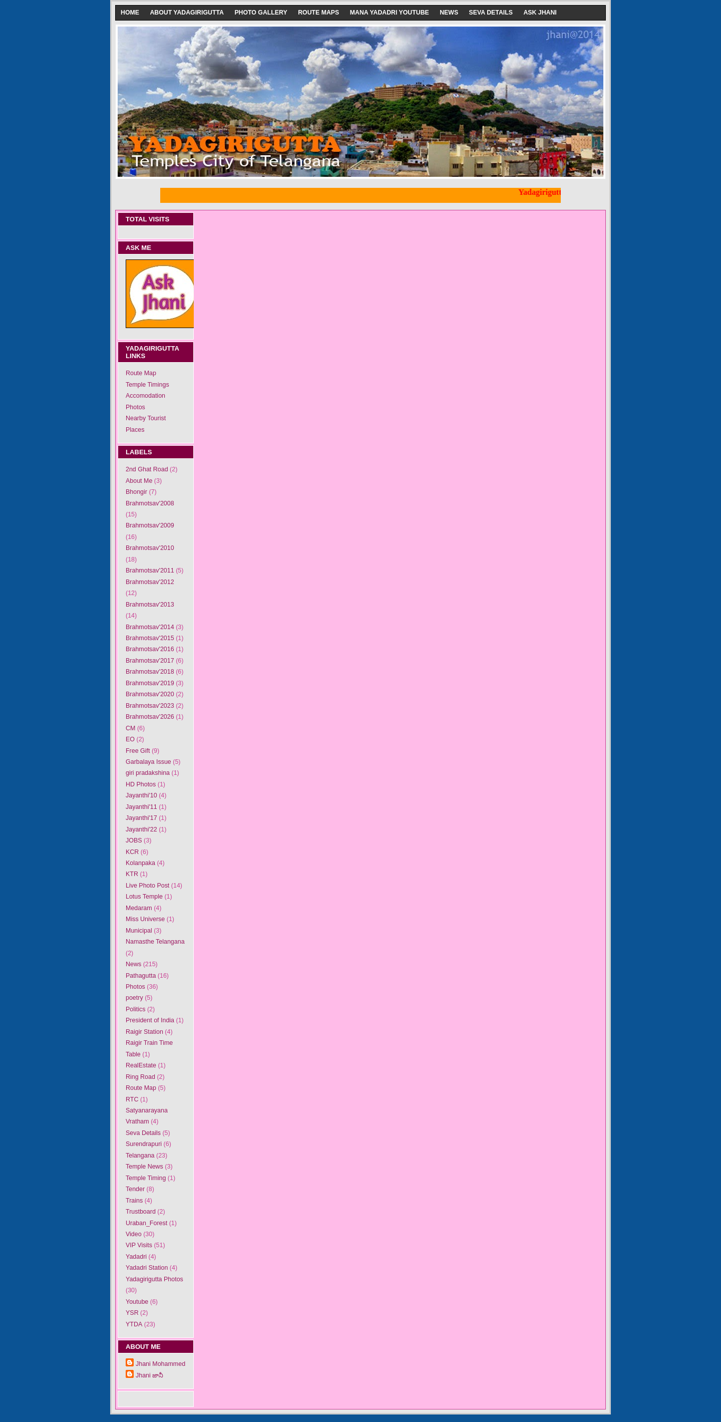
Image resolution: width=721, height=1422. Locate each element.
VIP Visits (139, 1245)
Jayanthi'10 (141, 795)
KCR (132, 852)
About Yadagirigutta (187, 12)
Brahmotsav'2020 (150, 694)
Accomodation (145, 395)
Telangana (140, 1155)
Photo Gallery (260, 12)
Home (130, 12)
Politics (136, 1009)
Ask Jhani (539, 12)
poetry (134, 997)
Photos (135, 407)
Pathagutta (141, 975)
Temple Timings (147, 384)
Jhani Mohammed (160, 1363)
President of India (150, 1020)
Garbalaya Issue (148, 761)
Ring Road (140, 1076)
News (449, 12)
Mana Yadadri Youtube (389, 12)
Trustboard (141, 1211)
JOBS (134, 840)
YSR (132, 1312)
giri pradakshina (148, 772)
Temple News (144, 1166)
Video (134, 1234)
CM (130, 728)
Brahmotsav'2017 (150, 660)
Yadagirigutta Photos (154, 1279)
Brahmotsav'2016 (150, 649)
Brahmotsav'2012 (150, 582)
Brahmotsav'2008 (150, 503)
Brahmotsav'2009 (150, 525)
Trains (134, 1200)
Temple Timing (146, 1178)
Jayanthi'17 (141, 817)
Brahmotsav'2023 (150, 705)
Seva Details (491, 12)
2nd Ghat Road (147, 469)
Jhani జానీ (149, 1375)
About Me (139, 480)
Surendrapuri (144, 1144)
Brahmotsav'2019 (150, 683)
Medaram (139, 908)
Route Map (141, 373)
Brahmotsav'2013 (150, 604)
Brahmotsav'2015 (150, 638)
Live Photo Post (147, 885)
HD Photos (141, 784)
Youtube (137, 1301)
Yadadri (136, 1256)
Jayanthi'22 (141, 829)
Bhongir (136, 491)
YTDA (134, 1324)
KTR (132, 874)
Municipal (139, 930)
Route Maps (318, 12)
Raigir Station (144, 1031)
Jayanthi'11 (141, 806)
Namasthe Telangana (155, 941)
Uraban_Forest (146, 1223)
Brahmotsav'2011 (150, 570)
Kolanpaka (140, 863)
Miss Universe (145, 919)
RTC (132, 1099)
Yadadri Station (147, 1267)
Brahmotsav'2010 (150, 547)
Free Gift (138, 750)
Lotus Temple (144, 896)
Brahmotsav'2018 (150, 671)
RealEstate (141, 1065)
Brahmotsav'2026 (150, 716)
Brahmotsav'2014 (150, 627)
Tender (135, 1189)
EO (130, 739)
